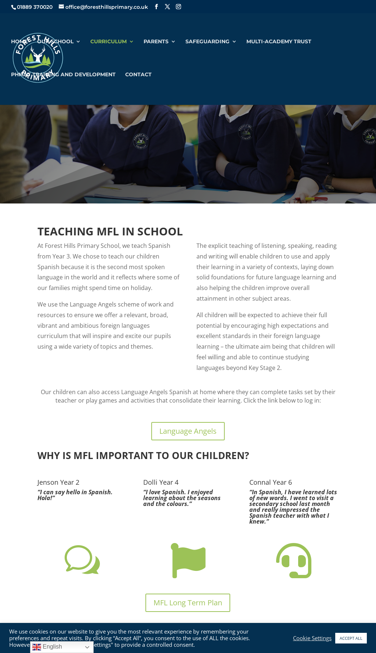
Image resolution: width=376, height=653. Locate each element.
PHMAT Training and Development (63, 75)
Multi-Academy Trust (278, 42)
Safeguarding (207, 42)
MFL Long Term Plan (187, 603)
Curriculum (108, 42)
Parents (156, 42)
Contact (138, 75)
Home (19, 42)
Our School (55, 42)
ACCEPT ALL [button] (351, 638)
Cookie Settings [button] (312, 638)
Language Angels (188, 431)
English (47, 647)
